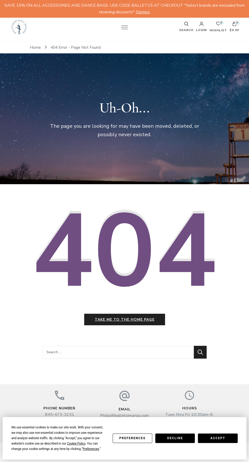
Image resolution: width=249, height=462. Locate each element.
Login (201, 27)
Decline (175, 438)
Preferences (132, 438)
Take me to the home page (125, 319)
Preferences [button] (91, 449)
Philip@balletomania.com (124, 415)
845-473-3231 (59, 414)
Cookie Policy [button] (76, 443)
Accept (217, 438)
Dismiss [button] (143, 12)
